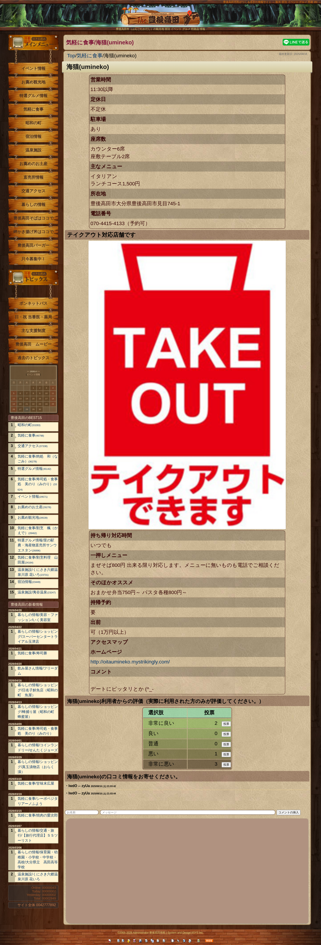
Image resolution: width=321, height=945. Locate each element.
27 (20, 409)
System (172, 932)
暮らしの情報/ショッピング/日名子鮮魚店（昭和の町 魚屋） (38, 690)
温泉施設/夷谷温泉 (37, 592)
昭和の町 (33, 123)
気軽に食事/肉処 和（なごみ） (38, 458)
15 (33, 398)
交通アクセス (33, 191)
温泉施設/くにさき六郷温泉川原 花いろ (38, 572)
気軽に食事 (90, 55)
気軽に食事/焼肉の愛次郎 (38, 815)
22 (33, 404)
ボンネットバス (33, 303)
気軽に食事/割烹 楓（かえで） (38, 530)
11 (53, 393)
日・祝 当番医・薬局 (33, 317)
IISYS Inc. (197, 932)
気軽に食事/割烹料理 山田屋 (38, 559)
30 (40, 409)
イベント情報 (33, 68)
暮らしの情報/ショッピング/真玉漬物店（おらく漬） (38, 767)
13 (20, 398)
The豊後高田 (160, 18)
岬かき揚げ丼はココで (33, 232)
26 (13, 409)
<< (28, 371)
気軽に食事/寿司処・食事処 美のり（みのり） (38, 484)
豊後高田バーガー (33, 245)
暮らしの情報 (33, 204)
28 (27, 409)
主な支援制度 (33, 330)
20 (20, 404)
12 (13, 398)
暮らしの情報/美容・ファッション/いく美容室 (38, 617)
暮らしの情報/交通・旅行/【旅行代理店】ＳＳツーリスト (38, 835)
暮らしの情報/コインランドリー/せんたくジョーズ (38, 747)
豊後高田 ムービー (33, 344)
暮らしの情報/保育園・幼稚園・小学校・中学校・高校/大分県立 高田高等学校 (38, 859)
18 (53, 398)
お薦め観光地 (33, 82)
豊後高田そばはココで (33, 218)
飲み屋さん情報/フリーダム (38, 670)
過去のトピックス (33, 358)
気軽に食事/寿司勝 (32, 653)
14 (27, 398)
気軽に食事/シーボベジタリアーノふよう (38, 801)
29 (33, 409)
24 (46, 404)
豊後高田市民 (157, 932)
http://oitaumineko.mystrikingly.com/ (130, 662)
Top (71, 55)
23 (40, 404)
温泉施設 (33, 150)
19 (13, 404)
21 (27, 404)
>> (38, 371)
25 (53, 404)
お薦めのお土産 (33, 164)
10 (46, 393)
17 (46, 398)
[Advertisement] (187, 870)
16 (40, 398)
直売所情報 (33, 177)
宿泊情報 (33, 136)
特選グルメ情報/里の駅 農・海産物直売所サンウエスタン (38, 545)
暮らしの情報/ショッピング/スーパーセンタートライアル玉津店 (38, 636)
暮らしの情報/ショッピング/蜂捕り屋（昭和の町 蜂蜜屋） (38, 712)
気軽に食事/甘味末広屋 (36, 783)
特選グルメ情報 (33, 95)
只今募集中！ (33, 259)
